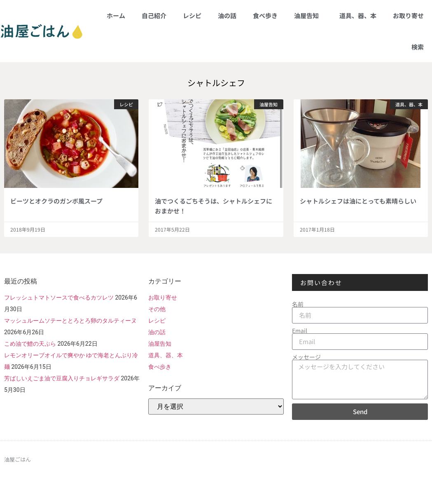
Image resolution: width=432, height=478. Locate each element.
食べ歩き (265, 15)
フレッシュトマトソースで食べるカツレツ (59, 297)
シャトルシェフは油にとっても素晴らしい (358, 201)
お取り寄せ (408, 15)
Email (299, 330)
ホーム (116, 15)
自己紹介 (154, 15)
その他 (157, 309)
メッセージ (306, 357)
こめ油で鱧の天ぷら (30, 343)
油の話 (227, 15)
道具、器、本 (357, 15)
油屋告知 (308, 15)
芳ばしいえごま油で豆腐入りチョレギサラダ (61, 378)
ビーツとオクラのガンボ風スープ (56, 201)
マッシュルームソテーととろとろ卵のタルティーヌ (70, 320)
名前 (298, 304)
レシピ (192, 15)
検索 (417, 46)
